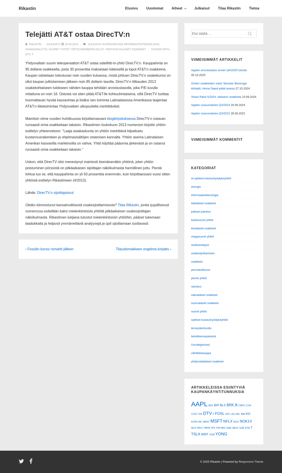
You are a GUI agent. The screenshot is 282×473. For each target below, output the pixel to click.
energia (195, 186)
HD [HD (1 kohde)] (232, 414)
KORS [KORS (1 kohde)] (194, 421)
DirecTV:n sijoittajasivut (55, 193)
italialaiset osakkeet (203, 203)
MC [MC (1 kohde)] (200, 421)
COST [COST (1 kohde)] (194, 414)
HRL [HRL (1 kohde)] (237, 414)
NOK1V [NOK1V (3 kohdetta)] (246, 421)
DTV (27, 54)
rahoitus (196, 286)
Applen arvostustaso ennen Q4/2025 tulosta (219, 70)
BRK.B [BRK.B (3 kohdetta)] (231, 405)
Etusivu (131, 8)
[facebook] (31, 462)
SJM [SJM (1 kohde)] (241, 428)
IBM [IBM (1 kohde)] (243, 414)
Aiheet (180, 8)
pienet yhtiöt (198, 278)
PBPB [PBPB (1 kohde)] (207, 428)
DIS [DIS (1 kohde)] (200, 414)
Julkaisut (202, 8)
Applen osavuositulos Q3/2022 (210, 113)
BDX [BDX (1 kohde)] (210, 405)
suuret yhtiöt (59, 49)
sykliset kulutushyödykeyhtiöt (209, 319)
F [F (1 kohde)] (213, 414)
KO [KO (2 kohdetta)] (248, 413)
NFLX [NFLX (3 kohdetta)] (227, 421)
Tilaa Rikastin (229, 8)
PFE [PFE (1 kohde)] (213, 428)
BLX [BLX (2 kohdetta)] (223, 405)
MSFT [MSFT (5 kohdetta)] (216, 421)
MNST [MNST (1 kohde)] (206, 421)
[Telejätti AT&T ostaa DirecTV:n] (71, 44)
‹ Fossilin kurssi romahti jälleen (49, 249)
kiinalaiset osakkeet (203, 228)
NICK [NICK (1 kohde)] (236, 421)
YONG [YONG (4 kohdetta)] (221, 434)
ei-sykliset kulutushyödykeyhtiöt (211, 178)
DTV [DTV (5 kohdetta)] (207, 413)
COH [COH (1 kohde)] (248, 405)
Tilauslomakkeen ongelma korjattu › (143, 249)
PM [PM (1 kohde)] (218, 428)
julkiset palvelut (200, 211)
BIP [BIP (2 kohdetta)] (216, 405)
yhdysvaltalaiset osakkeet (125, 49)
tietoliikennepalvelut (87, 49)
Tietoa (254, 8)
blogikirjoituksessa (121, 119)
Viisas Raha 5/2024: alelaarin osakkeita (216, 96)
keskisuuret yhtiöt (202, 220)
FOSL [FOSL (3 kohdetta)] (219, 413)
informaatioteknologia (141, 44)
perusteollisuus (200, 269)
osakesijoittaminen (203, 253)
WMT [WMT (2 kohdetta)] (204, 434)
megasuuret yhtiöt (202, 236)
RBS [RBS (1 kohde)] (223, 428)
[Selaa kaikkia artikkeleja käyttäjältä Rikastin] (33, 44)
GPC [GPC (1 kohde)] (227, 414)
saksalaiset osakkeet (204, 295)
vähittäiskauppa (201, 353)
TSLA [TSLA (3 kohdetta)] (195, 434)
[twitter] (22, 462)
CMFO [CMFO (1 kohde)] (241, 405)
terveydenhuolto (201, 328)
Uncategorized (200, 344)
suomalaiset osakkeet (205, 303)
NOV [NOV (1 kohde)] (193, 428)
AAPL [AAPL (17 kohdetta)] (199, 404)
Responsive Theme (251, 461)
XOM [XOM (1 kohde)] (212, 434)
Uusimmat (154, 8)
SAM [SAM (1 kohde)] (228, 428)
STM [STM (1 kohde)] (247, 428)
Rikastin (27, 8)
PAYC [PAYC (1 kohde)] (200, 428)
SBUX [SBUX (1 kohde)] (235, 428)
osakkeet (196, 261)
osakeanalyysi (36, 49)
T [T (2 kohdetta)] (251, 427)
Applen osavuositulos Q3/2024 (210, 105)
